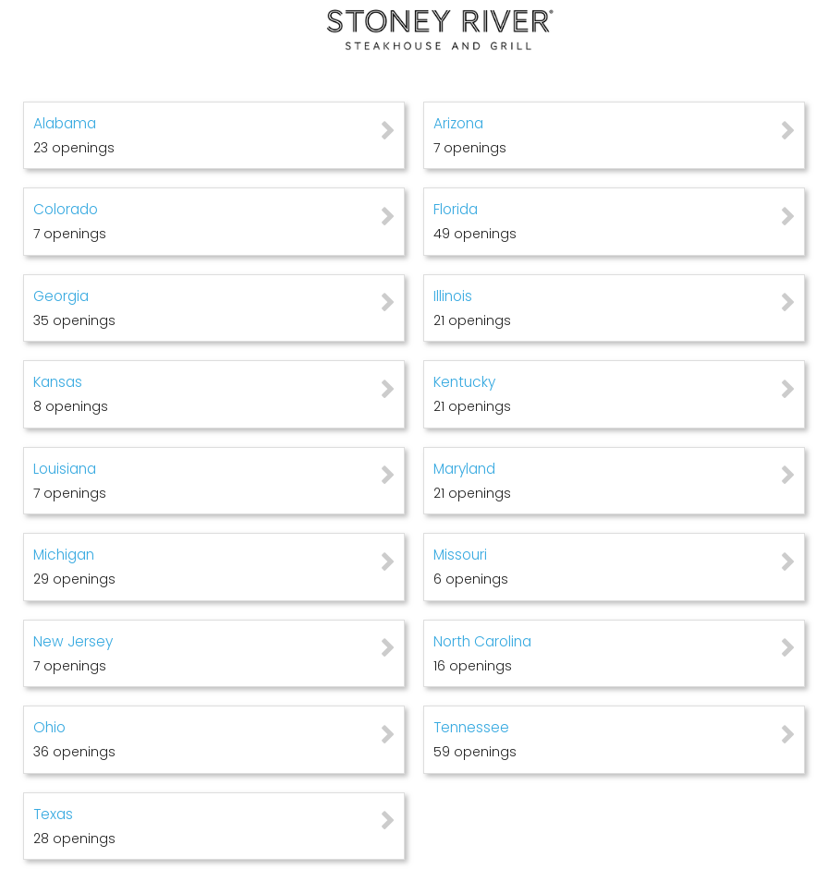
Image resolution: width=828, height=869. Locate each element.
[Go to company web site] (413, 30)
